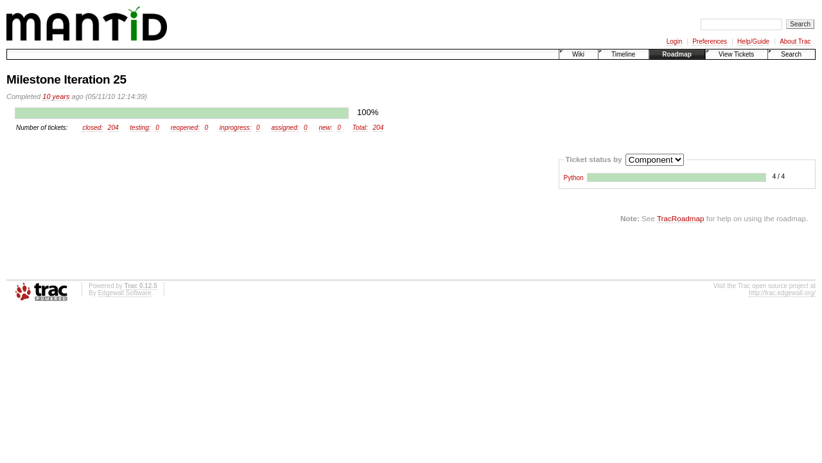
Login (674, 41)
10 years (55, 96)
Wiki (578, 54)
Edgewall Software (124, 292)
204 (113, 127)
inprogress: (235, 127)
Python (574, 177)
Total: (360, 127)
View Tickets (736, 54)
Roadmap (677, 54)
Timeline (623, 54)
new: (325, 127)
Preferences (709, 41)
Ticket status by (593, 158)
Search (791, 54)
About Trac (795, 41)
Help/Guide (753, 41)
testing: (140, 127)
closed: (92, 127)
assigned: (285, 127)
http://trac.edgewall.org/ (782, 292)
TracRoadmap (680, 218)
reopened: (185, 127)
